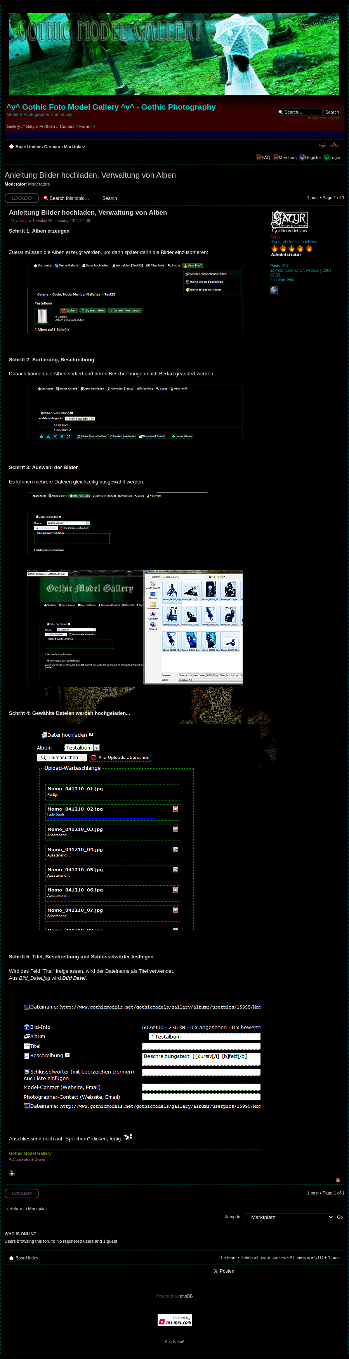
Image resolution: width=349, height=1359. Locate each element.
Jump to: (233, 1216)
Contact (67, 126)
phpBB (186, 1296)
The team (227, 1257)
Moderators (39, 184)
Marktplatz (74, 146)
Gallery (13, 126)
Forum (85, 126)
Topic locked (22, 198)
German (52, 146)
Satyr (23, 221)
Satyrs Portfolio (40, 126)
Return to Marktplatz (28, 1208)
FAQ (266, 157)
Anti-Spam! (174, 1342)
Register (313, 157)
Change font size (334, 145)
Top (338, 1180)
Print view (322, 145)
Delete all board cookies (263, 1257)
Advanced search (323, 118)
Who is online (20, 1233)
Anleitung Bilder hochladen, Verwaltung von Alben (90, 175)
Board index (28, 146)
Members (288, 157)
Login (335, 157)
